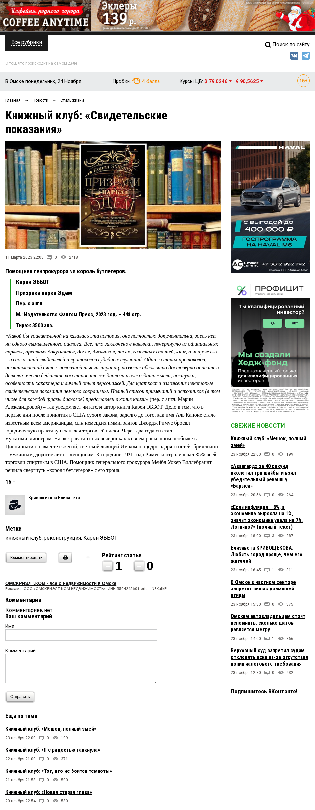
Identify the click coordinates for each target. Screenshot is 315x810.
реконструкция (62, 538)
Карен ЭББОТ (100, 538)
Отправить (21, 697)
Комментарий (20, 650)
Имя (9, 626)
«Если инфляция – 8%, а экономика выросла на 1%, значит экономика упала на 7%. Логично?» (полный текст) (267, 517)
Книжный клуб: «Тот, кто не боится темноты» (58, 771)
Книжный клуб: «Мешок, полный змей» (50, 729)
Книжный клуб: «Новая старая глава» (48, 792)
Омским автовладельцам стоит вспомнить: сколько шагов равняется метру (268, 623)
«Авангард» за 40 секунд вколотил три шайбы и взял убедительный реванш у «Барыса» (263, 476)
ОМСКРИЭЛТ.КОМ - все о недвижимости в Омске (60, 583)
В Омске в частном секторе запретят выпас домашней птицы (263, 588)
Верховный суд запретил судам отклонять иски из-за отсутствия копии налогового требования (269, 657)
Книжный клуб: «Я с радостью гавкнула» (52, 750)
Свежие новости (258, 425)
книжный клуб (23, 538)
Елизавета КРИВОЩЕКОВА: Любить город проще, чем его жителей (266, 554)
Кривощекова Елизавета (54, 497)
